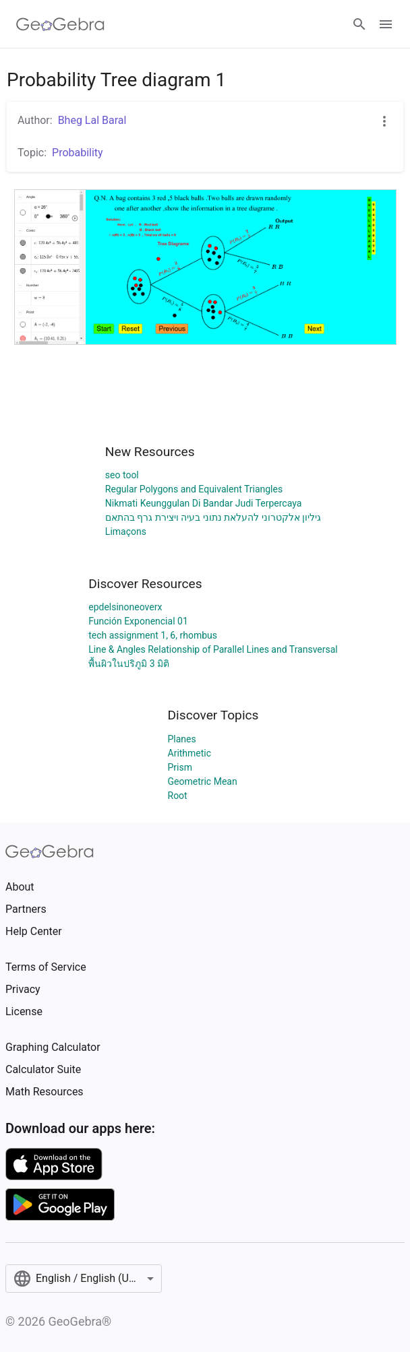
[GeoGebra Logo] (60, 24)
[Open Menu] (386, 24)
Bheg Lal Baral (92, 120)
